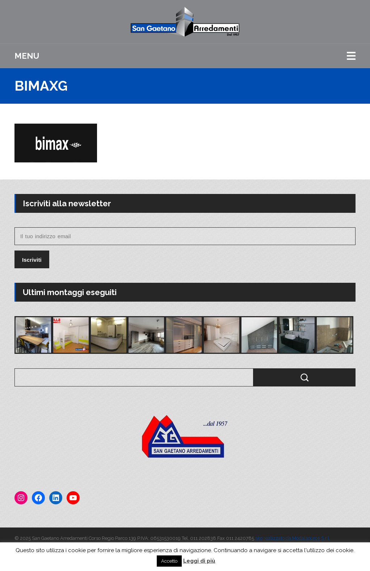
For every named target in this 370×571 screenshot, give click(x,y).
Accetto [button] (169, 561)
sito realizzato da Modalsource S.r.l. (292, 538)
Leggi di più (199, 561)
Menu (26, 56)
